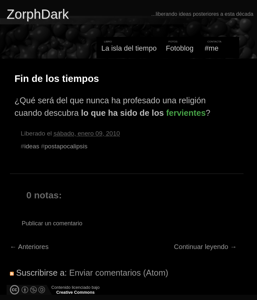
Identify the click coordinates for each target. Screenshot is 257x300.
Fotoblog (179, 48)
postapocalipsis (65, 146)
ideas (31, 146)
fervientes (186, 112)
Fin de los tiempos (56, 78)
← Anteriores (29, 246)
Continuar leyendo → (205, 246)
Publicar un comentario (52, 223)
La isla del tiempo (129, 48)
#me (211, 48)
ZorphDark (38, 14)
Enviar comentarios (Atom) (118, 272)
